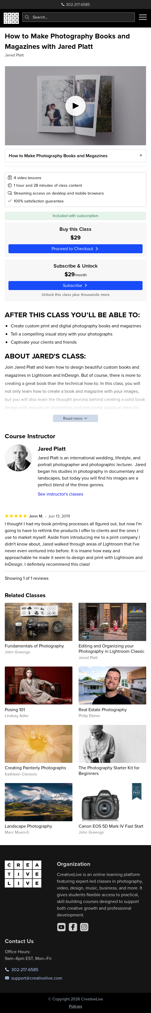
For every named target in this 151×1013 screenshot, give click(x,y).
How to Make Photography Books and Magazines (58, 155)
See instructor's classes (60, 494)
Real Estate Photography (103, 709)
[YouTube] (61, 927)
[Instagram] (84, 927)
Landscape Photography (28, 826)
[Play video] (75, 105)
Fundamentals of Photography (34, 646)
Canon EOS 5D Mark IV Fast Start (111, 826)
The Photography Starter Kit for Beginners (109, 770)
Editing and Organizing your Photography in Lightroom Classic (112, 648)
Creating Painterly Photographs (35, 768)
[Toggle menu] (142, 17)
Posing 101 (15, 709)
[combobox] (79, 17)
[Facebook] (72, 927)
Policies (75, 1006)
